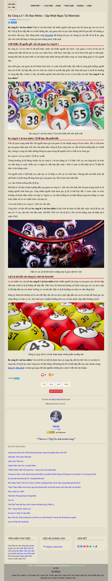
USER (89, 6)
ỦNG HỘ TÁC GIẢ (56, 391)
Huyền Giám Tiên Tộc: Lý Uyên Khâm (22, 466)
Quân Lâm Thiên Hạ (15, 461)
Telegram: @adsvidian (52, 547)
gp (9, 22)
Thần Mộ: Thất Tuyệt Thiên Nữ (19, 457)
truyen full (44, 575)
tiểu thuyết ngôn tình (96, 575)
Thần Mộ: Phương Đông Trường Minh (22, 496)
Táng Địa (13, 19)
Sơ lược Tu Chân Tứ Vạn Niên (19, 513)
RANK (57, 6)
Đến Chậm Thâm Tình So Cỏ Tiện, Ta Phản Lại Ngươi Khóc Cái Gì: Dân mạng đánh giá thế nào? (44, 483)
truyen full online (58, 578)
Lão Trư (11, 500)
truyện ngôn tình (25, 556)
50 (58, 384)
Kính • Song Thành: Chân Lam (19, 509)
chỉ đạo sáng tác (17, 553)
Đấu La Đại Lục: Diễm (16, 492)
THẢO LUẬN (68, 6)
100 (66, 384)
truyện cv (23, 575)
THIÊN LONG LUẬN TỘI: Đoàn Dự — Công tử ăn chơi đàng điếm (32, 470)
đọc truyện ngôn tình (79, 575)
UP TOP (56, 568)
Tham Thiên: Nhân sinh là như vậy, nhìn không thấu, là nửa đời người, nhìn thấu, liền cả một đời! (44, 487)
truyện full (15, 575)
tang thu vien (70, 578)
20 (51, 384)
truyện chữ (66, 575)
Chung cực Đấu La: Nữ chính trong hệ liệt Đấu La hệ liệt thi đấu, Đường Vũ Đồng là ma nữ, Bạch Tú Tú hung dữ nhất (52, 474)
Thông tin (13, 22)
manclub (17, 378)
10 (44, 384)
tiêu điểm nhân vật (23, 551)
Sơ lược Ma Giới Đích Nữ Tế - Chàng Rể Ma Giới (26, 479)
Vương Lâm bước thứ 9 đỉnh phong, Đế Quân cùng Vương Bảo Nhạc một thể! (37, 453)
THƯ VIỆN (48, 6)
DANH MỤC (35, 6)
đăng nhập (56, 399)
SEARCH (79, 6)
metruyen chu (45, 578)
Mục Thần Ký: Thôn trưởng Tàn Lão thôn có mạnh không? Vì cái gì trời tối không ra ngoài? (42, 517)
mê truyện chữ (33, 575)
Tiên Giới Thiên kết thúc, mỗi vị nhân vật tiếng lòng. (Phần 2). (31, 504)
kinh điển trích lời (26, 548)
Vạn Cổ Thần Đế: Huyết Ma (18, 522)
